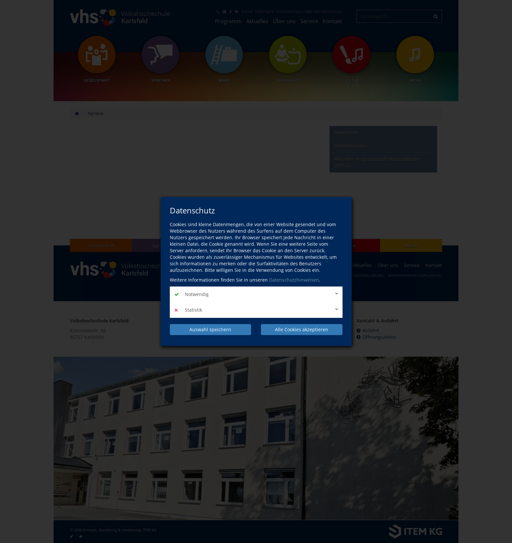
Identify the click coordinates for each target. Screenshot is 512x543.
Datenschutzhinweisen (294, 280)
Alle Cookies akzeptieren (301, 329)
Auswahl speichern (210, 329)
